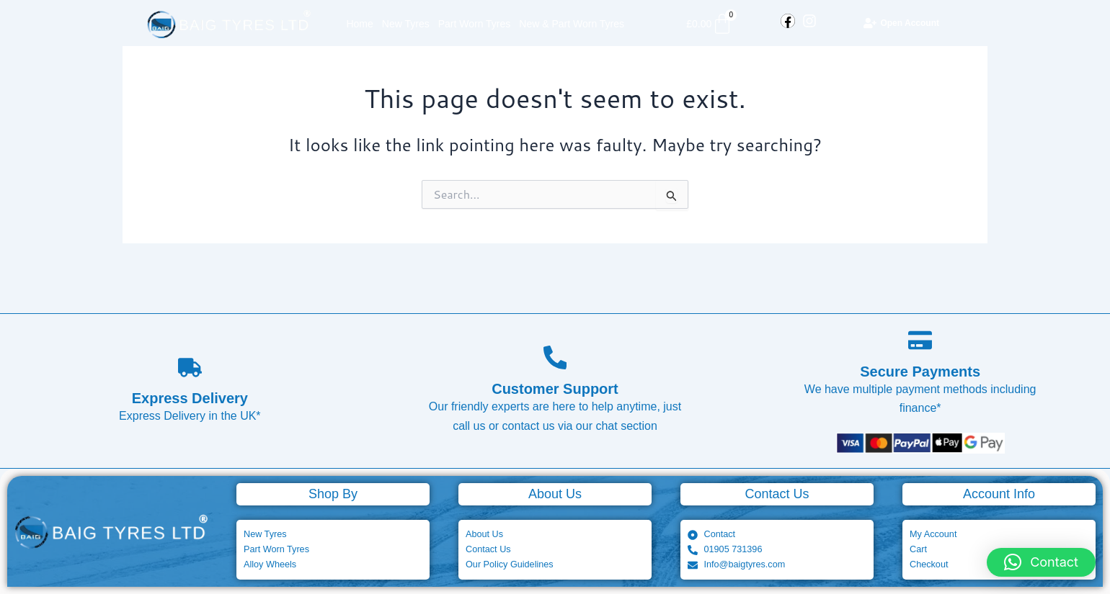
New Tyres (406, 24)
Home (359, 24)
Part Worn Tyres (474, 24)
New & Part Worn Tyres (571, 24)
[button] (1041, 562)
